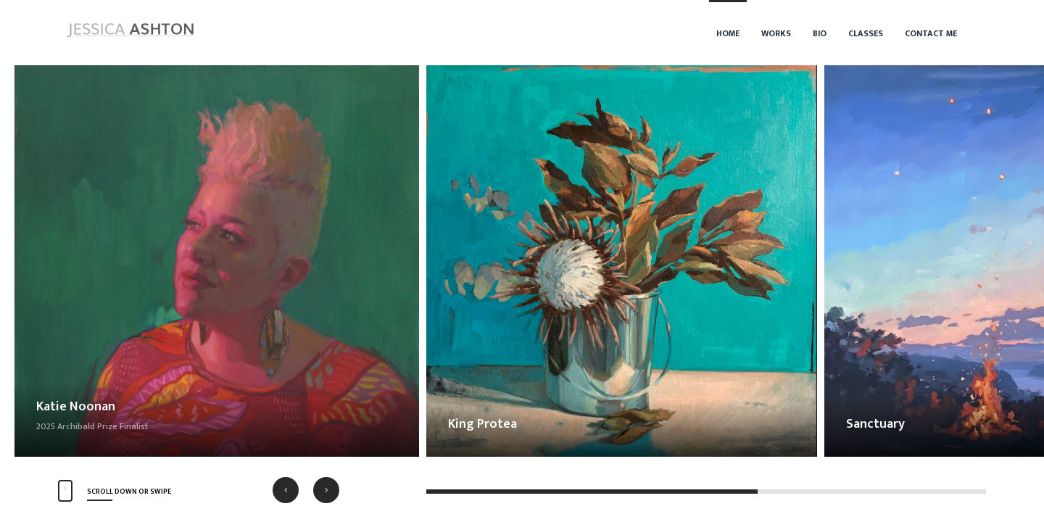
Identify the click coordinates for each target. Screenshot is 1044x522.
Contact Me (931, 33)
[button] (286, 490)
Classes (865, 33)
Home (728, 33)
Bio (819, 33)
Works (776, 33)
